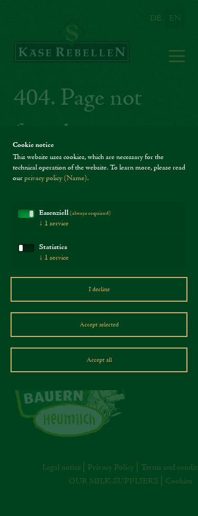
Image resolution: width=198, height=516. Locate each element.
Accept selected (99, 325)
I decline (99, 289)
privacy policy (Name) (55, 178)
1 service (54, 224)
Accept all (99, 360)
